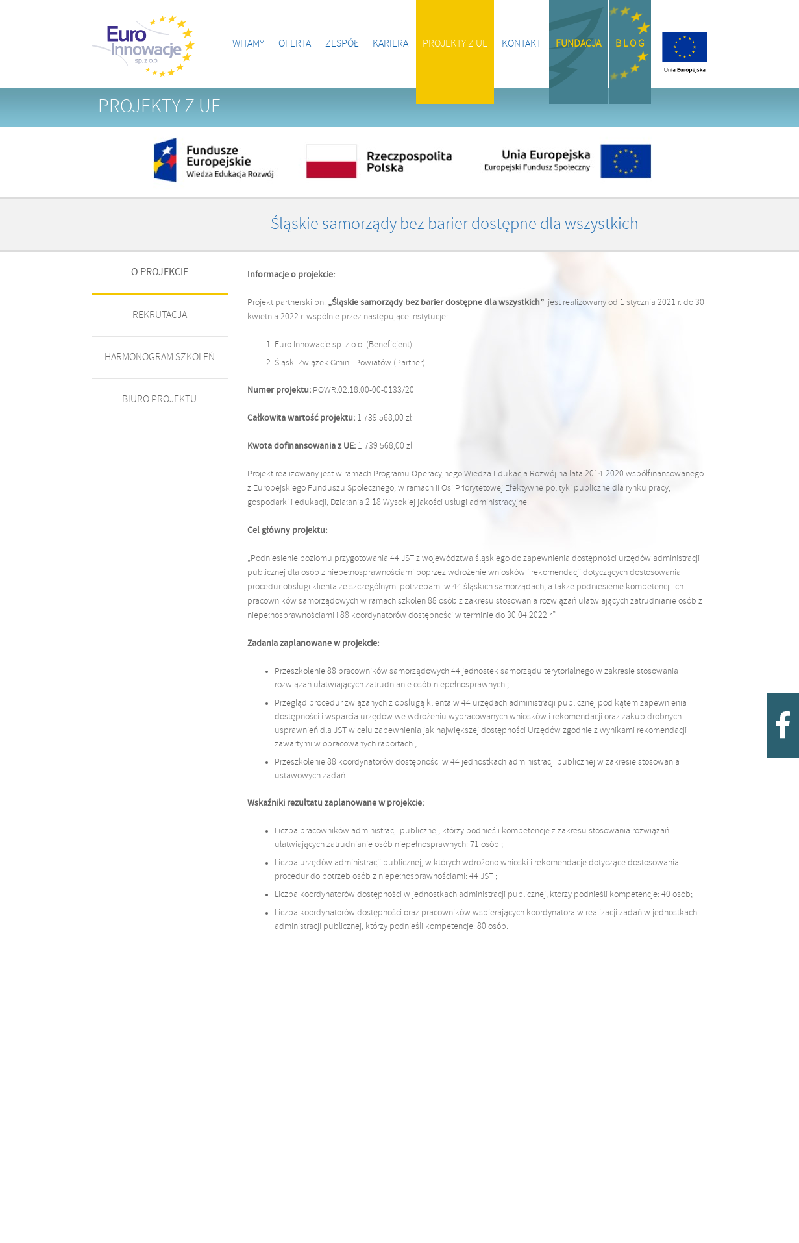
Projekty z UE (455, 43)
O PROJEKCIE (159, 272)
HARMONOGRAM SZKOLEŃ (159, 357)
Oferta (294, 43)
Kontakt (521, 43)
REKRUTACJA (159, 315)
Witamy (248, 43)
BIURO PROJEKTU (159, 399)
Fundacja (578, 43)
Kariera (390, 43)
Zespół (341, 43)
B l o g (630, 43)
